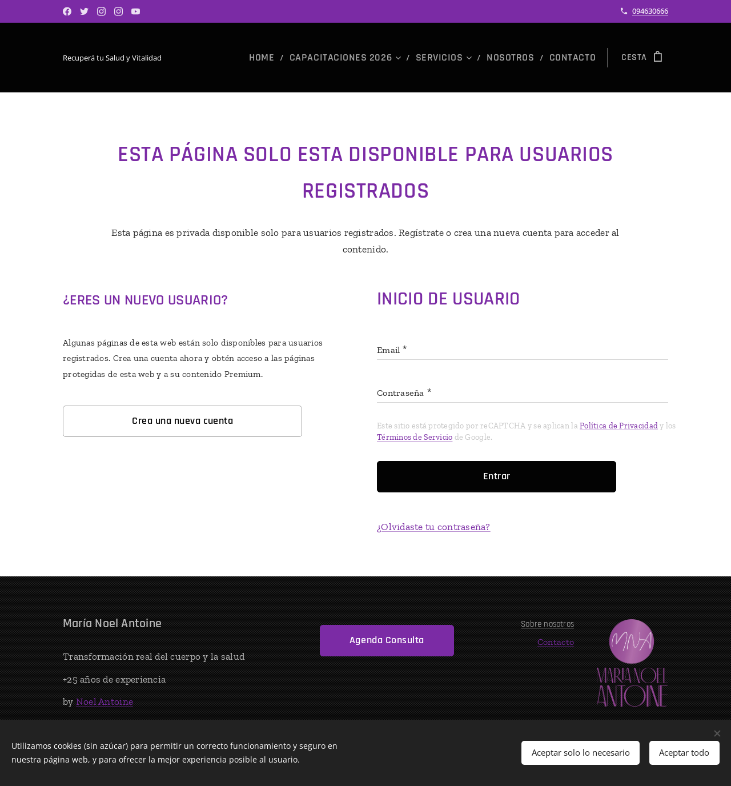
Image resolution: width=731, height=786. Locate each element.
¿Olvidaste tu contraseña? (434, 526)
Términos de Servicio (414, 437)
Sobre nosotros (548, 624)
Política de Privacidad (619, 426)
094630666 (650, 11)
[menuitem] (295, 57)
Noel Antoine (104, 701)
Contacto (555, 641)
